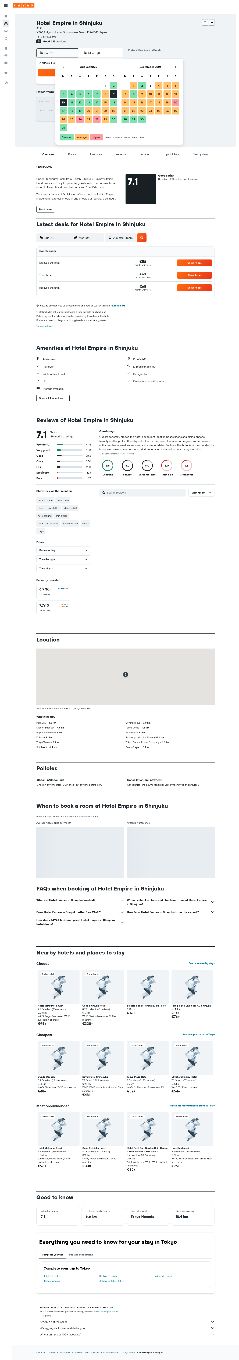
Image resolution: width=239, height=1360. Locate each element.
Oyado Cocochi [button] (46, 1076)
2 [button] (114, 85)
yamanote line (70, 523)
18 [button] (71, 111)
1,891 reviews (59, 41)
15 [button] (105, 102)
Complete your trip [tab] (52, 1254)
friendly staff (70, 508)
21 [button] (97, 111)
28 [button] (96, 119)
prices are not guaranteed (106, 1311)
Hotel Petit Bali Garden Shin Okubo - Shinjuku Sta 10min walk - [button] (147, 1149)
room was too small (48, 523)
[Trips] (5, 72)
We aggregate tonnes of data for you (127, 1328)
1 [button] (105, 85)
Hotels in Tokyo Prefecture (106, 1352)
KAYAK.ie (40, 1352)
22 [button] (105, 111)
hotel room (63, 500)
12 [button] (80, 102)
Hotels (52, 1352)
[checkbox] (53, 591)
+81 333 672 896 (46, 36)
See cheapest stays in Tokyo (199, 1034)
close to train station (48, 508)
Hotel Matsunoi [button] (180, 1148)
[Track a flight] (5, 55)
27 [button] (88, 119)
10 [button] (63, 102)
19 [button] (80, 111)
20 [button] (88, 111)
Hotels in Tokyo (52, 1281)
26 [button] (80, 119)
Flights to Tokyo (52, 1276)
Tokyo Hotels (129, 1352)
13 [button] (88, 102)
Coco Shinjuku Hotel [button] (94, 1005)
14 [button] (97, 102)
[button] (6, 5)
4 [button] (72, 94)
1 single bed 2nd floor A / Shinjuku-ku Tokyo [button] (192, 1007)
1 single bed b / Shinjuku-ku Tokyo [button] (146, 1005)
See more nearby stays (202, 963)
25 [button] (71, 119)
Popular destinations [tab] (81, 1254)
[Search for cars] (5, 30)
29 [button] (105, 119)
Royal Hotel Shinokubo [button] (95, 1076)
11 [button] (72, 102)
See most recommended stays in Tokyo (192, 1105)
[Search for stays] (5, 23)
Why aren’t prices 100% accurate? (127, 1334)
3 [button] (63, 94)
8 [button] (105, 94)
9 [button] (114, 94)
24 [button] (63, 119)
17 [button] (63, 111)
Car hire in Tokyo (108, 1276)
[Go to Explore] (5, 48)
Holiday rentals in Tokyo (111, 1281)
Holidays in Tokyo (163, 1276)
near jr (85, 523)
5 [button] (80, 94)
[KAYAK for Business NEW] (5, 62)
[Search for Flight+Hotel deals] (5, 38)
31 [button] (63, 127)
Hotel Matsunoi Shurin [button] (50, 1005)
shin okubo (61, 515)
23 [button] (113, 111)
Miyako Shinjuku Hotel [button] (184, 1076)
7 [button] (97, 94)
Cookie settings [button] (44, 326)
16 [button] (113, 102)
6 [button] (88, 94)
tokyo (41, 531)
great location (45, 500)
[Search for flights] (5, 16)
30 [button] (113, 119)
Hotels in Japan (81, 1352)
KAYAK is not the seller (127, 1322)
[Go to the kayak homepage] (23, 5)
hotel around (45, 515)
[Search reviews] (145, 492)
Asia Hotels (64, 1352)
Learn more (118, 305)
